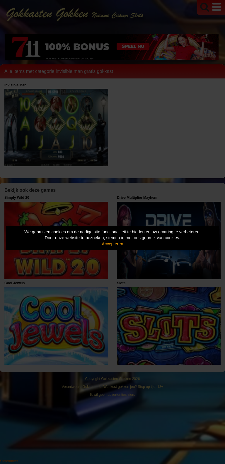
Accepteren (112, 244)
